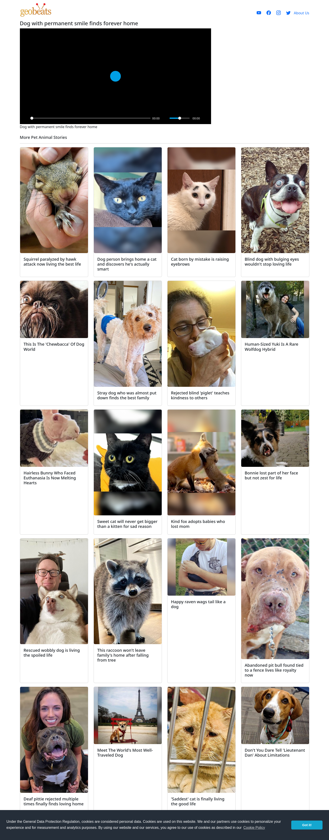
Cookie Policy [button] (254, 827)
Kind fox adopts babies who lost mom (198, 523)
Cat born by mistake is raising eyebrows (200, 261)
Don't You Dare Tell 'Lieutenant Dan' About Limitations (275, 752)
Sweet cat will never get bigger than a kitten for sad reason (127, 523)
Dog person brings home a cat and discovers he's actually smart (127, 264)
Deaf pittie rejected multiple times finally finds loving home (54, 801)
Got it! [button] (307, 825)
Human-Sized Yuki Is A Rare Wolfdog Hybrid (271, 346)
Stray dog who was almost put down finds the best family (127, 395)
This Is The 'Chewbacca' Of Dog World (54, 346)
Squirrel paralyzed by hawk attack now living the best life (52, 261)
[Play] (25, 118)
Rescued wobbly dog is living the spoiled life (52, 652)
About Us (301, 13)
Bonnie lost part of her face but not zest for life (271, 475)
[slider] (90, 118)
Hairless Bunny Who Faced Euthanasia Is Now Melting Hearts (50, 477)
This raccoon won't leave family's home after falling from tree (123, 655)
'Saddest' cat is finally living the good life (197, 801)
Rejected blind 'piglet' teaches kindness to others (200, 395)
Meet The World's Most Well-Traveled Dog (125, 752)
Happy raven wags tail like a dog (198, 604)
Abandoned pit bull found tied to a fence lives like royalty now (274, 670)
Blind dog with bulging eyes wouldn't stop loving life (272, 261)
